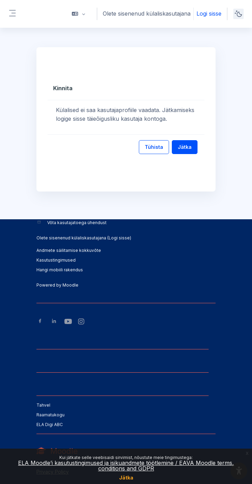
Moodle (70, 285)
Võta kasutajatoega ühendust (77, 222)
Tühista (154, 147)
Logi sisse (208, 13)
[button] (78, 14)
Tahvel (43, 405)
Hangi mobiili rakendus (59, 269)
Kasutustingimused (56, 260)
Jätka (126, 478)
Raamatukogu (50, 414)
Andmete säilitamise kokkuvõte (68, 250)
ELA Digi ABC (49, 424)
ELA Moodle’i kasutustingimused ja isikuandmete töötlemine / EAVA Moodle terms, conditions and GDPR (126, 465)
